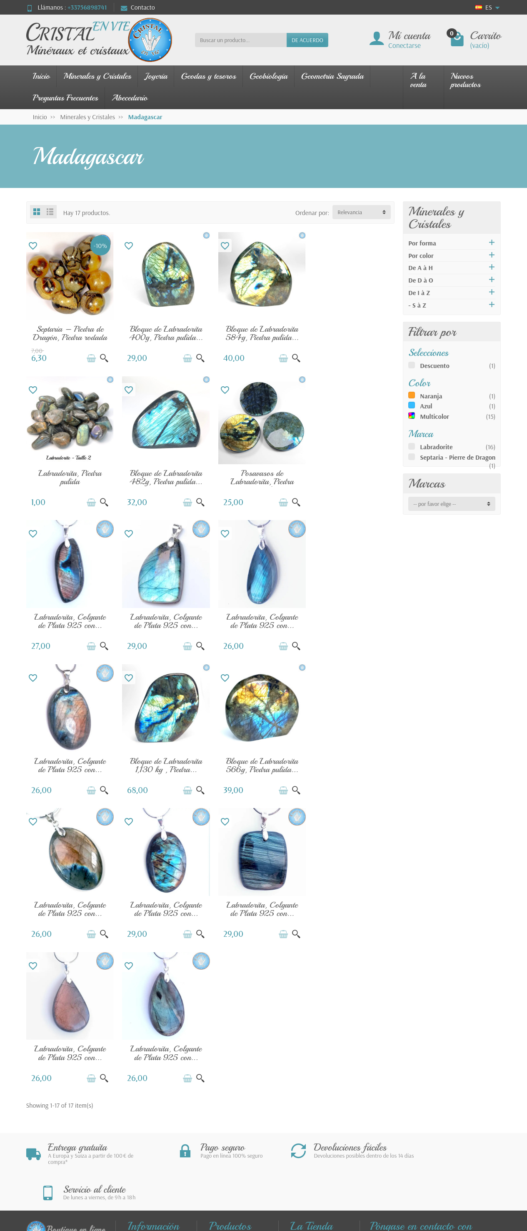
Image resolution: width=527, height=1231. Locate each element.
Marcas (426, 483)
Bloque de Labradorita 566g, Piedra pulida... (352, 615)
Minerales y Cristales (97, 76)
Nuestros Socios (319, 1117)
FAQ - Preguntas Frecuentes (152, 1089)
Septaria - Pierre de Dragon (457, 457)
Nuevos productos (466, 80)
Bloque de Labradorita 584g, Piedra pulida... (257, 331)
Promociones (233, 1052)
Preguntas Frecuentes (65, 98)
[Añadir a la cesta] (90, 356)
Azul (426, 406)
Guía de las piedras (227, 1112)
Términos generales (306, 1080)
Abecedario (129, 98)
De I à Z (419, 292)
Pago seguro (151, 1073)
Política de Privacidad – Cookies (317, 1101)
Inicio (41, 76)
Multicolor (434, 416)
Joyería (156, 76)
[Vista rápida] (102, 356)
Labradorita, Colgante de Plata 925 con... (257, 473)
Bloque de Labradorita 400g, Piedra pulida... (163, 331)
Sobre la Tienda (318, 1128)
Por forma (422, 243)
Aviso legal (311, 1064)
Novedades (231, 1064)
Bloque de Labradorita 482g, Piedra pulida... (69, 473)
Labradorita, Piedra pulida (351, 331)
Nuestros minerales (224, 1092)
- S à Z (417, 305)
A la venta (418, 80)
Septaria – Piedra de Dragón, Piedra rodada (69, 331)
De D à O (420, 280)
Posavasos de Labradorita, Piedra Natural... (163, 478)
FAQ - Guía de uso (158, 1125)
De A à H (420, 267)
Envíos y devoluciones (144, 1057)
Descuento (435, 365)
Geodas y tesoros (208, 76)
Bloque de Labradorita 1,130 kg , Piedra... (257, 615)
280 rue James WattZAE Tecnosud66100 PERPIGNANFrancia (396, 1075)
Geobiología (268, 76)
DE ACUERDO (307, 40)
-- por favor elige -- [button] (434, 504)
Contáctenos (314, 1052)
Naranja (431, 396)
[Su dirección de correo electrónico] (246, 1179)
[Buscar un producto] (241, 40)
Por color (420, 255)
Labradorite (436, 447)
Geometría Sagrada (332, 76)
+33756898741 (87, 7)
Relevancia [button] (349, 212)
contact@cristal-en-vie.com (418, 1110)
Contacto (138, 7)
